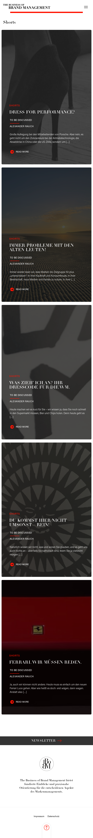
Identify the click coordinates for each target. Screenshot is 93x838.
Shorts (14, 105)
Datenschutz (53, 816)
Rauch (22, 126)
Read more (22, 152)
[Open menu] (85, 7)
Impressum (39, 816)
